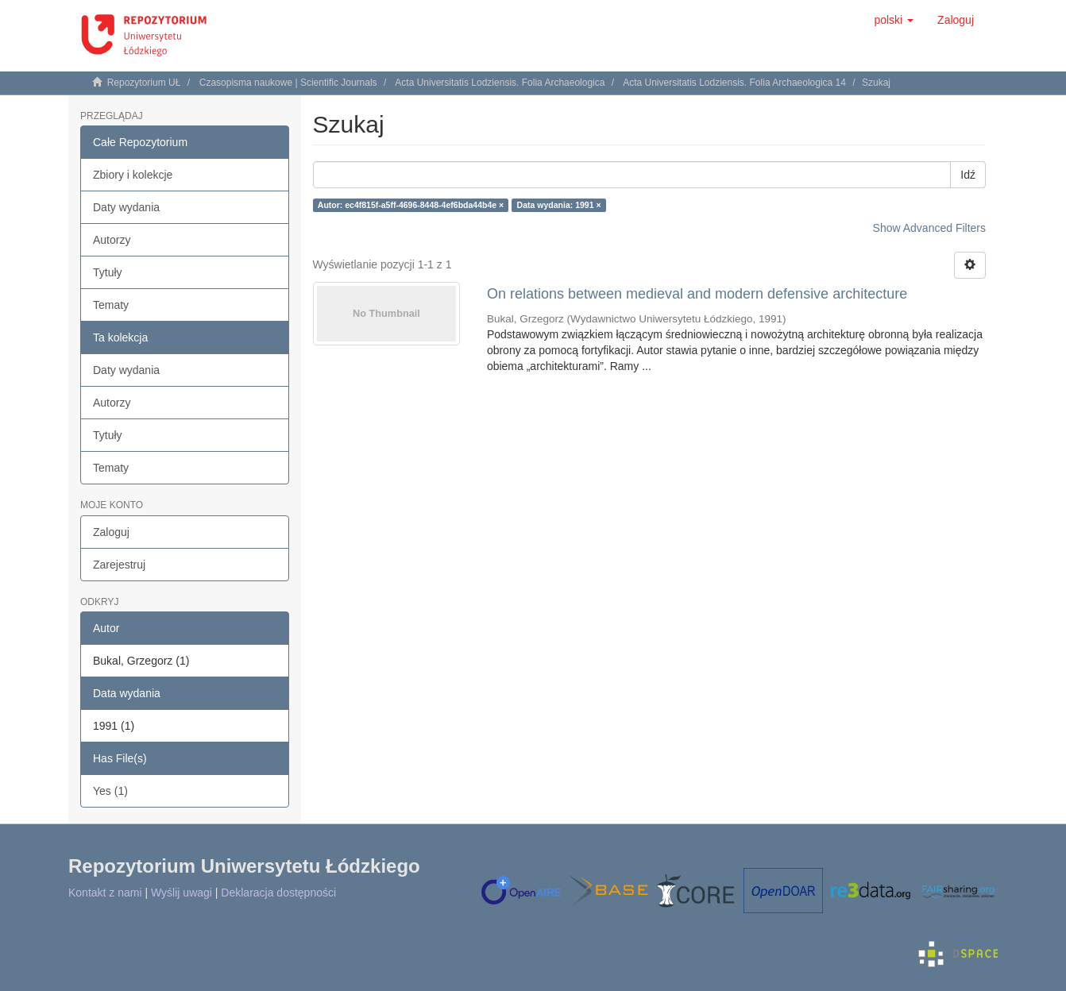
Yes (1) (110, 791)
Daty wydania (126, 207)
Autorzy (111, 239)
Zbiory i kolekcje (132, 174)
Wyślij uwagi (181, 892)
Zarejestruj (119, 564)
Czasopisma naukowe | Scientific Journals (288, 82)
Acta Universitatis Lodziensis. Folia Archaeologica (499, 82)
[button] (893, 20)
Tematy (111, 305)
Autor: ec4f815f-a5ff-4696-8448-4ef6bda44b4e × (411, 205)
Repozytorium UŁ (144, 82)
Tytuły (107, 272)
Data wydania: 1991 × (559, 205)
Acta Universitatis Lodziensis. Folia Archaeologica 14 (734, 82)
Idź (967, 174)
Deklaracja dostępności (278, 892)
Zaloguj (111, 532)
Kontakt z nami (105, 892)
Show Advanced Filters (929, 228)
